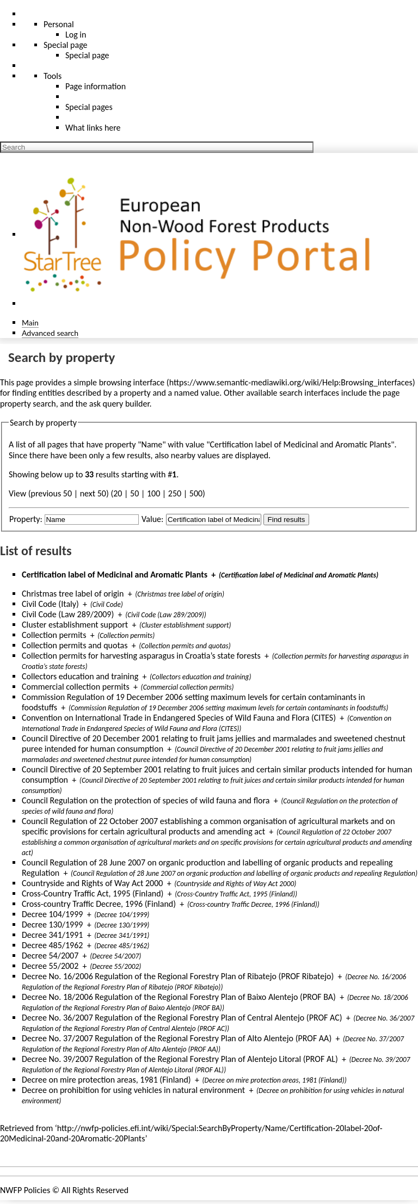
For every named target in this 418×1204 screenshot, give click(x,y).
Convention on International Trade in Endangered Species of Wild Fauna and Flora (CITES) (179, 717)
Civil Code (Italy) (50, 604)
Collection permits (54, 635)
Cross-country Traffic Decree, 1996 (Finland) (99, 904)
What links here (93, 127)
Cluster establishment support (75, 624)
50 (134, 493)
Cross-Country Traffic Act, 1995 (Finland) (92, 893)
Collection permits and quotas (74, 645)
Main (30, 322)
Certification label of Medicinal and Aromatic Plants (114, 574)
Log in (75, 34)
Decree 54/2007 (50, 955)
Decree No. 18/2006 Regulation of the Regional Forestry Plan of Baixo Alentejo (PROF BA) (179, 997)
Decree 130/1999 (52, 924)
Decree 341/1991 (52, 935)
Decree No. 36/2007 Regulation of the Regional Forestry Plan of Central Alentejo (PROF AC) (182, 1017)
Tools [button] (53, 76)
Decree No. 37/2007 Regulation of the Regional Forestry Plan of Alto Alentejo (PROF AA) (176, 1038)
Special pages (89, 107)
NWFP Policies (25, 1190)
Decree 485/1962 (52, 945)
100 (153, 493)
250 (174, 493)
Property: (25, 519)
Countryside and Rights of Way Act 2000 (92, 883)
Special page (87, 55)
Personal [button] (59, 24)
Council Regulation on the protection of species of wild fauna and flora (145, 800)
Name (152, 444)
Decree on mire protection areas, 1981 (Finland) (106, 1079)
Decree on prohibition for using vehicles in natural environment (133, 1090)
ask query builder (119, 403)
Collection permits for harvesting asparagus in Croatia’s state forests (141, 655)
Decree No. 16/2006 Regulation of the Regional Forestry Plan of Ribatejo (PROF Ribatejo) (178, 976)
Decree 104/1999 (52, 914)
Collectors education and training (80, 676)
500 (195, 493)
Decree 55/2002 (50, 966)
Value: (152, 519)
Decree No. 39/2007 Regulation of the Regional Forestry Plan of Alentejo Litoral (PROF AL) (180, 1059)
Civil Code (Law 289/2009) (68, 614)
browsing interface (132, 382)
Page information (95, 86)
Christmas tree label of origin (73, 593)
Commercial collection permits (76, 686)
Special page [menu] (66, 45)
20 (117, 493)
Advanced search (50, 332)
